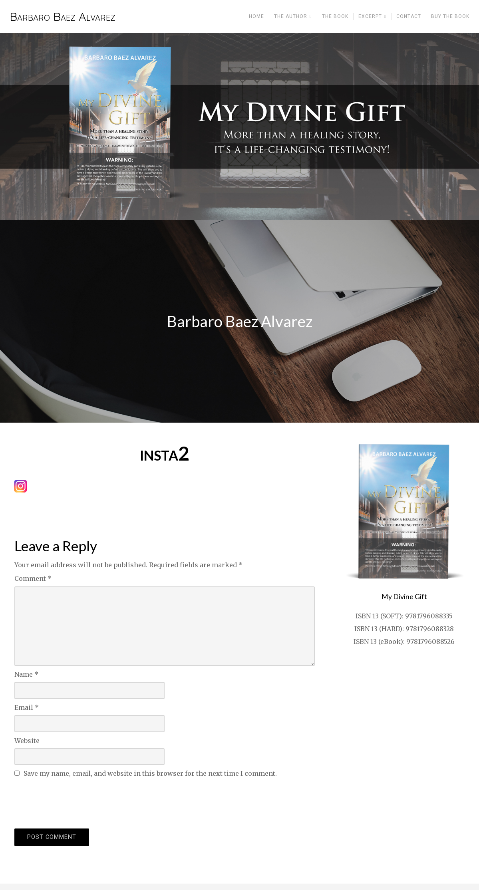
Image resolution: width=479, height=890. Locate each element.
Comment (33, 578)
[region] (239, 126)
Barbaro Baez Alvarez (62, 17)
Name (26, 674)
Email (26, 707)
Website (27, 741)
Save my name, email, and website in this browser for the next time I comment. (150, 773)
